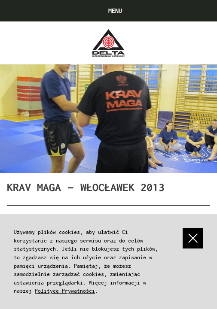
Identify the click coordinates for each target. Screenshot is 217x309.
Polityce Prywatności (65, 291)
